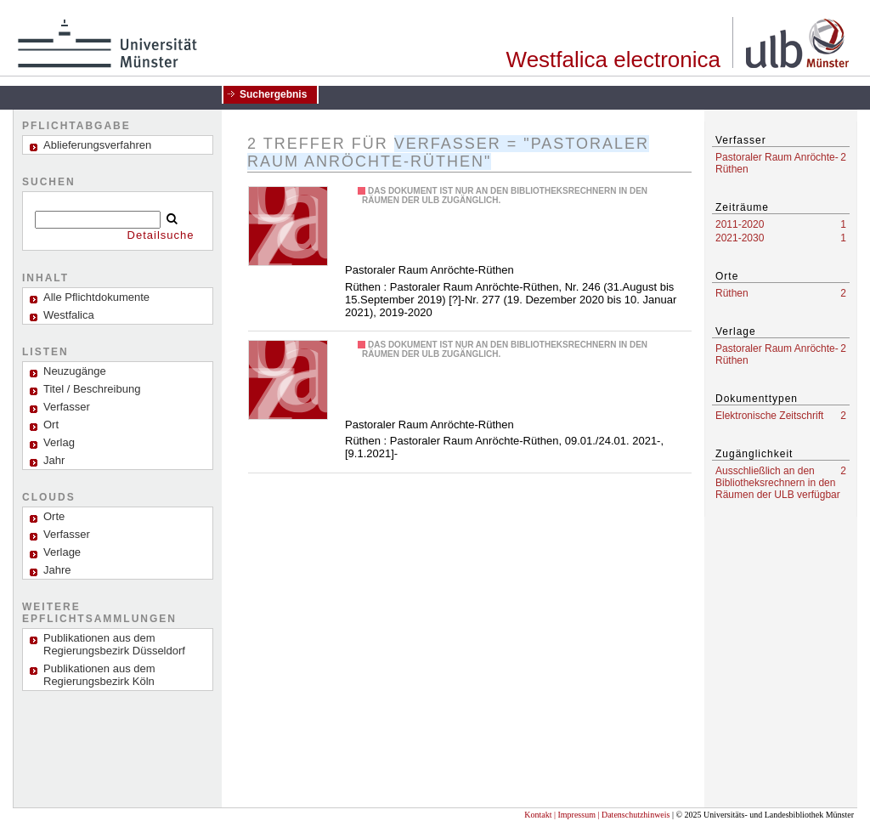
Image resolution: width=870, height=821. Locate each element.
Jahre (57, 569)
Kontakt (537, 814)
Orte (54, 516)
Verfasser (66, 406)
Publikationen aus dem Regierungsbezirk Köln (99, 675)
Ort (51, 424)
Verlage (62, 552)
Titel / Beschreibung (91, 388)
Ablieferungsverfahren (97, 145)
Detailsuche (161, 235)
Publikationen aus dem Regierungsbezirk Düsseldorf (114, 644)
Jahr (54, 460)
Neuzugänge (74, 371)
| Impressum (575, 814)
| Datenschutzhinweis (633, 814)
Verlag (59, 442)
